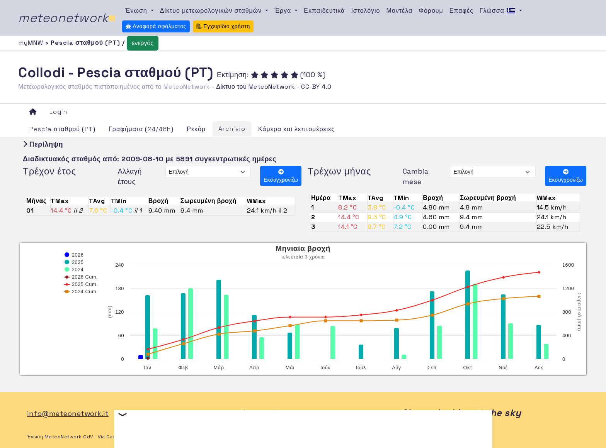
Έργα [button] (283, 11)
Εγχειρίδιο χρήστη (223, 26)
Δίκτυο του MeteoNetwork (255, 87)
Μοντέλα (399, 11)
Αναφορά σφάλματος (156, 26)
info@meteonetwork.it (68, 413)
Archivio (231, 129)
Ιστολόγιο (365, 11)
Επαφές (461, 11)
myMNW (31, 43)
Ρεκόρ (196, 129)
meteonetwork (67, 17)
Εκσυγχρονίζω (281, 176)
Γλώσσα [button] (498, 11)
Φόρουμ (431, 11)
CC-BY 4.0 (316, 87)
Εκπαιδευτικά (324, 11)
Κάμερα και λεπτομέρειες (296, 129)
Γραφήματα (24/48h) (141, 129)
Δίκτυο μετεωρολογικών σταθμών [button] (212, 11)
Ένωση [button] (137, 11)
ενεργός (142, 43)
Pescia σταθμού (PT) (62, 129)
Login (58, 112)
